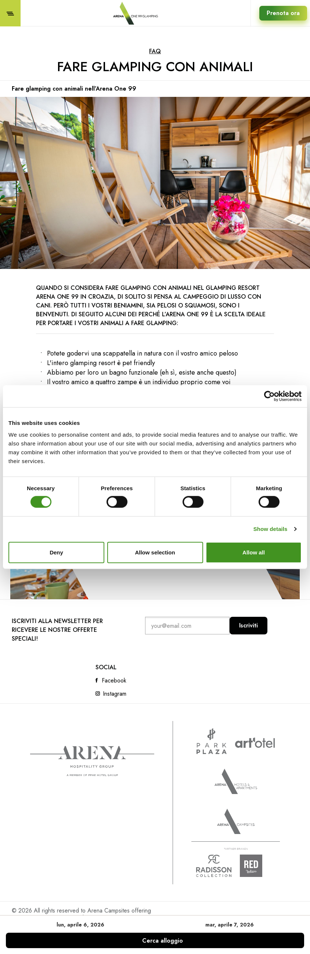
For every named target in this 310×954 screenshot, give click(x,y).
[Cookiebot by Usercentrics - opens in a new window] (269, 396)
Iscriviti (248, 625)
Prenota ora (283, 13)
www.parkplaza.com (212, 741)
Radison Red (257, 866)
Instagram (114, 694)
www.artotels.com (255, 743)
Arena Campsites (236, 821)
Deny (56, 552)
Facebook (114, 680)
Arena (92, 761)
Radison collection (213, 866)
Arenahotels (236, 781)
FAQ (155, 51)
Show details (270, 529)
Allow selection (155, 552)
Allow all (253, 552)
